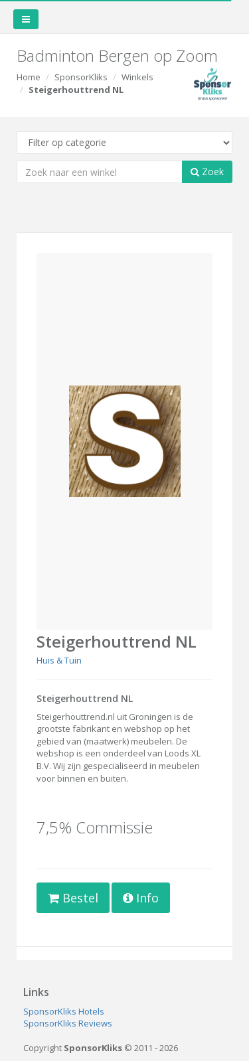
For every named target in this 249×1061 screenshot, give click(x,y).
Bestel (73, 898)
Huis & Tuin (59, 660)
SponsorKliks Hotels (63, 1011)
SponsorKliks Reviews (67, 1023)
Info (141, 898)
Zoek (207, 171)
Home (29, 77)
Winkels (137, 77)
